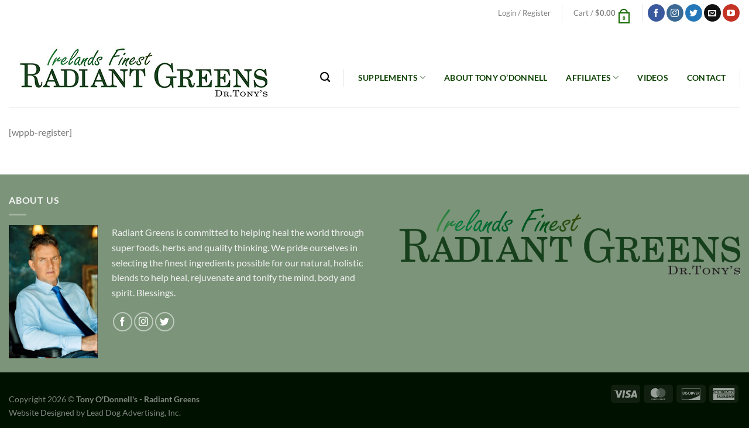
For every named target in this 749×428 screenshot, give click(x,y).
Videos (652, 78)
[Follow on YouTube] (731, 13)
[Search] (325, 77)
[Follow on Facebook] (656, 13)
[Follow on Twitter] (693, 13)
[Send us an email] (712, 13)
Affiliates (592, 77)
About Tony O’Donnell (496, 78)
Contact (706, 78)
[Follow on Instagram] (674, 13)
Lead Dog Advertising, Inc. (134, 412)
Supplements (392, 77)
